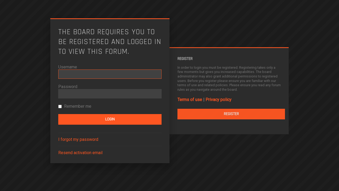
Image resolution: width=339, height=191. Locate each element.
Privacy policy (218, 99)
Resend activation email (80, 152)
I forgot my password (78, 139)
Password (67, 86)
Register (231, 114)
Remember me (74, 106)
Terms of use (189, 99)
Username (67, 67)
